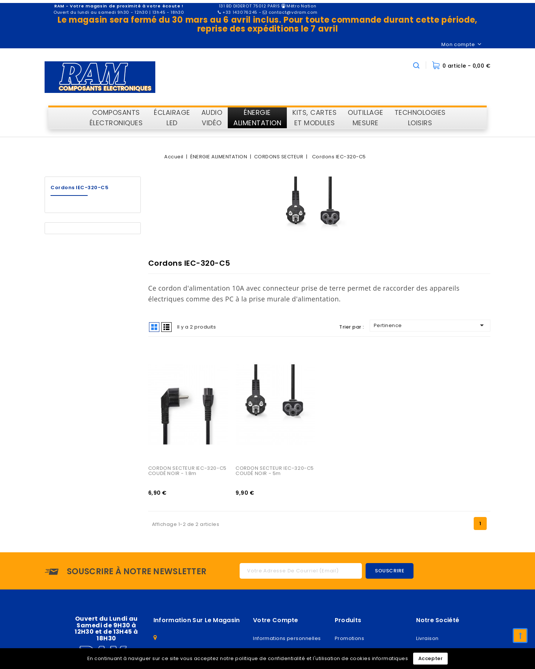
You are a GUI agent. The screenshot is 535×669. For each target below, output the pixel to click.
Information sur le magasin (196, 621)
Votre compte (275, 621)
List (166, 327)
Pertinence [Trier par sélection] (430, 325)
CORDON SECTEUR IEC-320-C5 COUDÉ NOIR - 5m (275, 472)
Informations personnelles (287, 639)
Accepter (430, 658)
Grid (154, 327)
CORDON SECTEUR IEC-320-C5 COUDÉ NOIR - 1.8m (188, 472)
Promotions (349, 639)
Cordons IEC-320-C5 (79, 187)
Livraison (427, 639)
